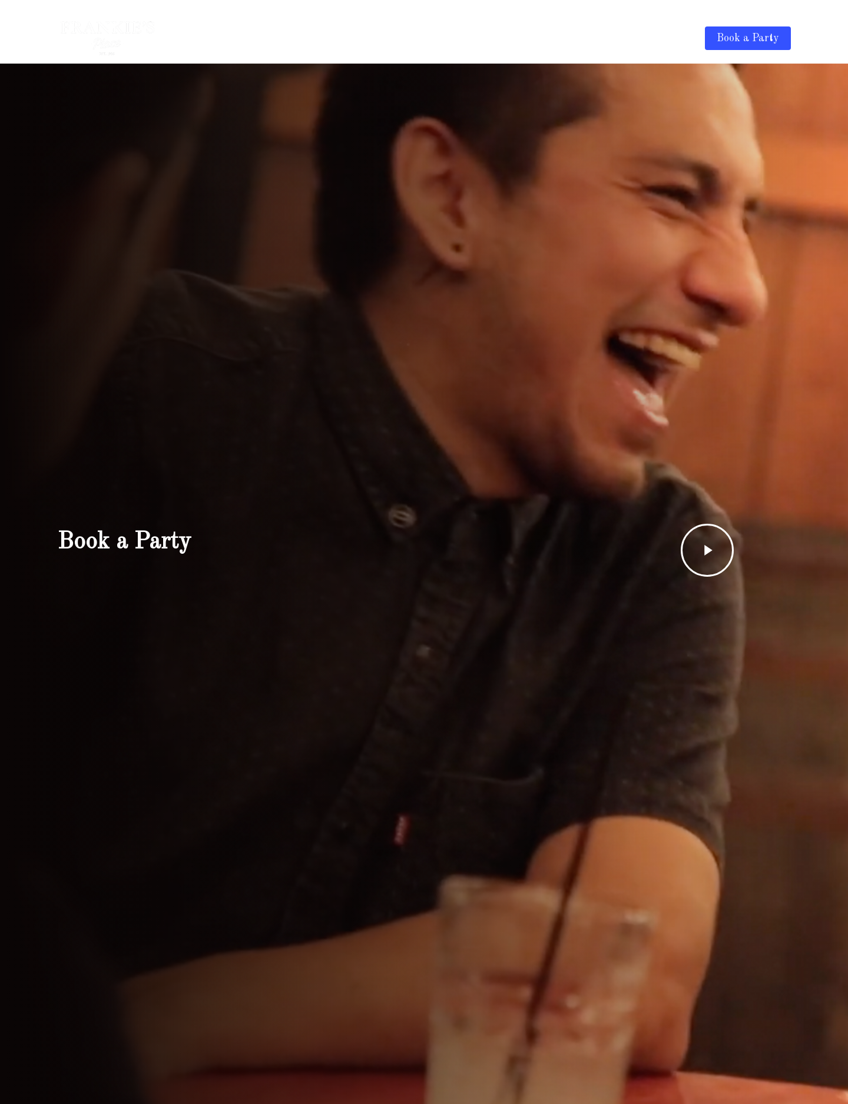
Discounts (620, 38)
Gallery (568, 38)
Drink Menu (511, 38)
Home (458, 38)
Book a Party (748, 38)
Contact (674, 38)
